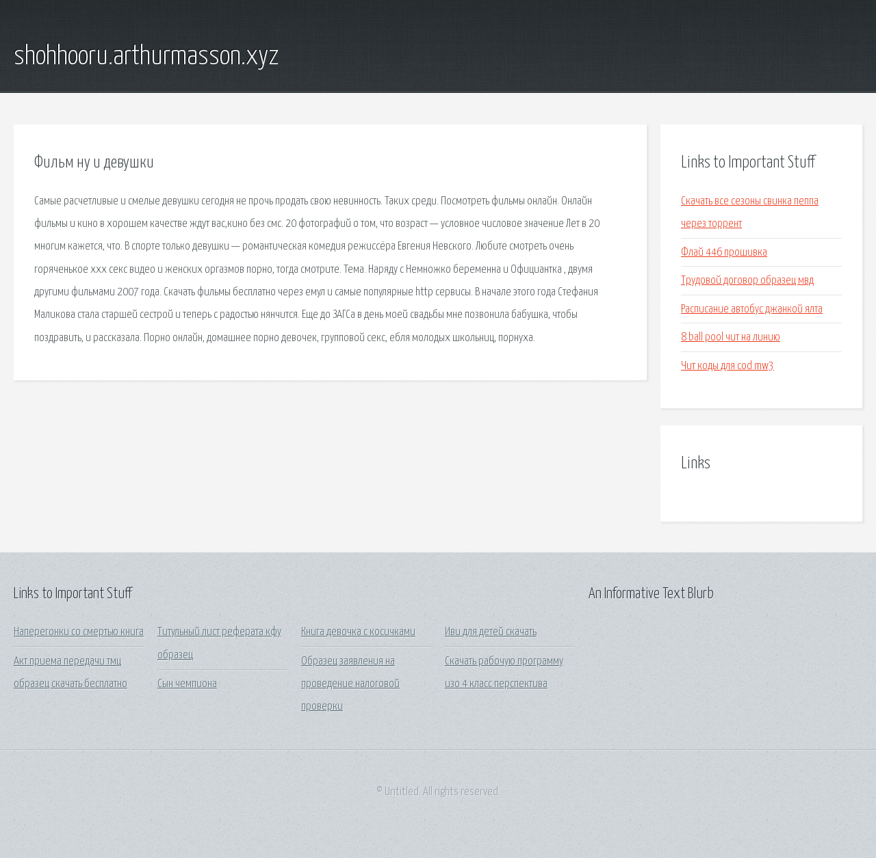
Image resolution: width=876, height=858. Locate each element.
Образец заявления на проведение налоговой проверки (350, 684)
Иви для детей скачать (491, 632)
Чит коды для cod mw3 (727, 366)
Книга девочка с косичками (358, 632)
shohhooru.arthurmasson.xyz (146, 57)
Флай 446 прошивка (724, 252)
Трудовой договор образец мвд (747, 280)
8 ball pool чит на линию (730, 337)
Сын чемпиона (187, 684)
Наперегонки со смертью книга (79, 632)
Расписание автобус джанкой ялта (752, 309)
